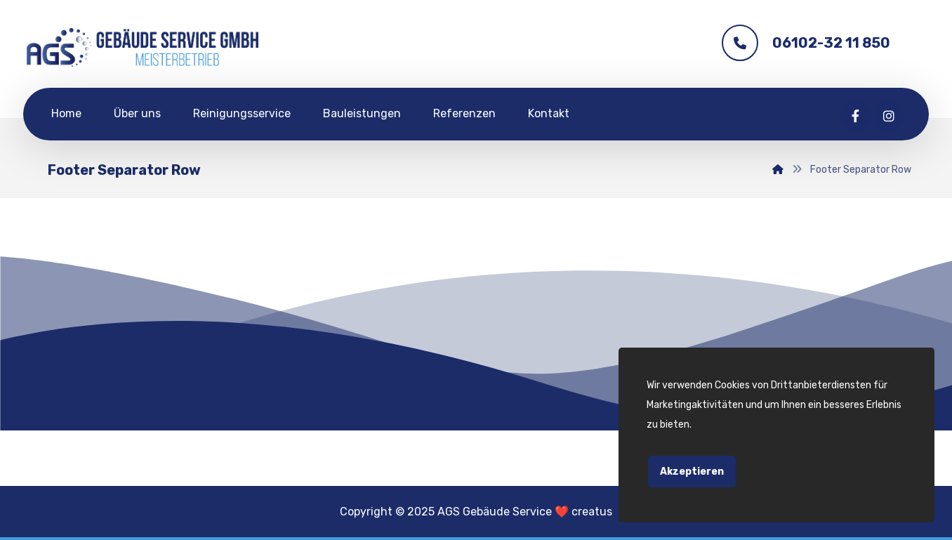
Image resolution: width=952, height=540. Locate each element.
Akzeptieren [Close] (692, 472)
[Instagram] (888, 115)
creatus (591, 511)
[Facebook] (855, 115)
